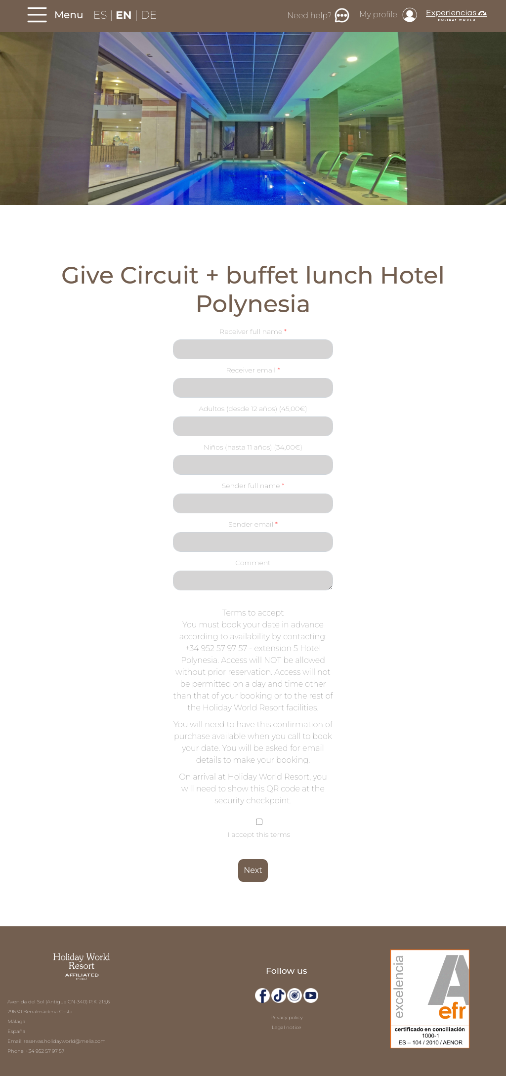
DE (149, 15)
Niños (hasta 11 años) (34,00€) (253, 447)
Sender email (251, 524)
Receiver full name (251, 331)
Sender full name (252, 485)
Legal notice (286, 1027)
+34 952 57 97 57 (45, 1051)
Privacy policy (286, 1017)
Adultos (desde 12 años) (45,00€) (253, 408)
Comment (252, 562)
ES (101, 15)
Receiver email (251, 370)
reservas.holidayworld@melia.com (65, 1041)
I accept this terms (259, 834)
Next (253, 870)
